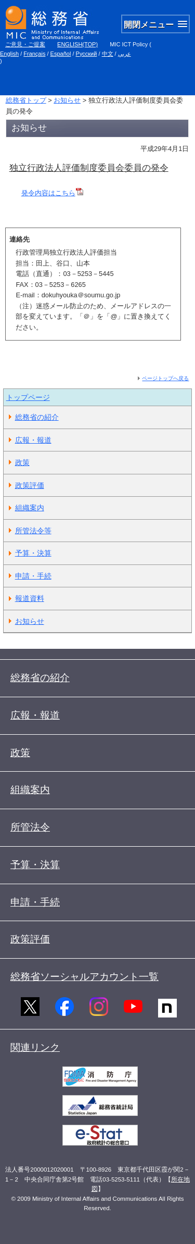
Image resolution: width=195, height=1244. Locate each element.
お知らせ (67, 100)
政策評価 (29, 485)
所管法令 (30, 827)
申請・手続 (33, 576)
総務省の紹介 (37, 417)
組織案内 (29, 508)
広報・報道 (33, 440)
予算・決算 (33, 553)
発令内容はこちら (52, 193)
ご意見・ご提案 (25, 44)
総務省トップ (26, 100)
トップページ (28, 397)
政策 (22, 462)
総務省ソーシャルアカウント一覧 (84, 976)
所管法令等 (33, 530)
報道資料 (29, 598)
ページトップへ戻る (165, 378)
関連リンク (35, 1047)
